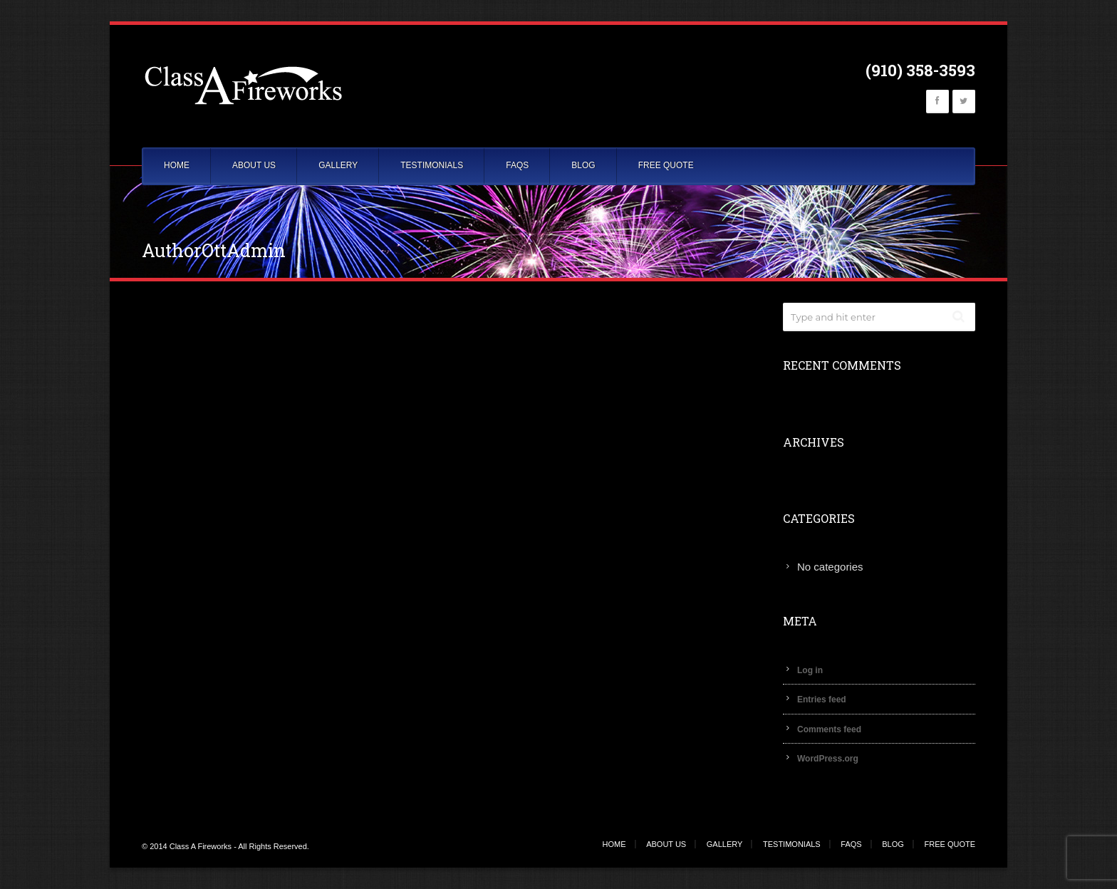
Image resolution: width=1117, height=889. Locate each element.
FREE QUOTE (666, 165)
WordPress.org (827, 759)
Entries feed (821, 700)
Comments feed (829, 729)
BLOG (583, 165)
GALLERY (338, 165)
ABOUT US (254, 165)
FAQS (517, 165)
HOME (176, 165)
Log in (810, 670)
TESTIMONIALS (431, 165)
